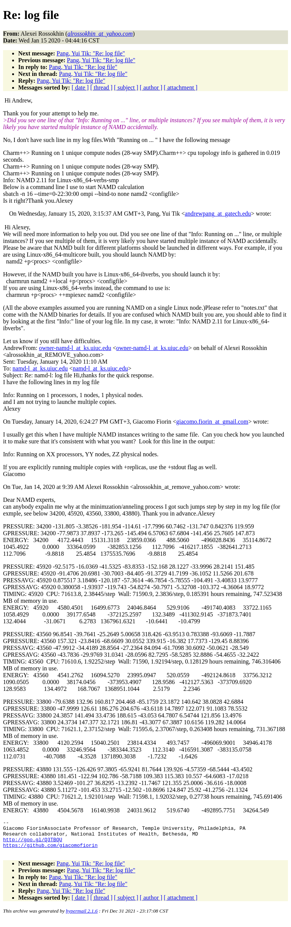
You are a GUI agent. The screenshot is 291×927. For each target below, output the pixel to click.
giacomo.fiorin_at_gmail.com (212, 421)
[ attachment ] (180, 87)
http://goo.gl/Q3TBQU (32, 843)
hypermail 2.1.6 (82, 918)
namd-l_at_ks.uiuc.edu (40, 368)
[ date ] (80, 87)
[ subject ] (126, 87)
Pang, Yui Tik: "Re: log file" (90, 53)
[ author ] (151, 87)
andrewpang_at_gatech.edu (218, 213)
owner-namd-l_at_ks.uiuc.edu (75, 348)
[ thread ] (101, 87)
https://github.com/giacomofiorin (50, 850)
